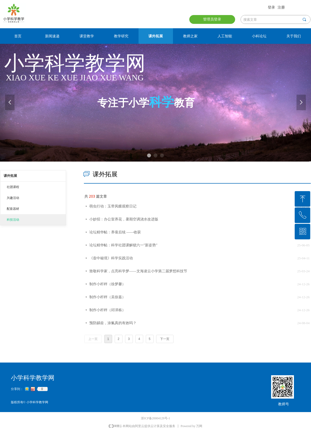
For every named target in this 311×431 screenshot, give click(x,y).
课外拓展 (10, 176)
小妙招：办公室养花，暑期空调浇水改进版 (123, 219)
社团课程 (13, 187)
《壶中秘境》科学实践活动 (111, 258)
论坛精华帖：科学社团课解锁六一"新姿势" (123, 245)
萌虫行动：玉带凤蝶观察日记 (112, 206)
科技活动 (13, 219)
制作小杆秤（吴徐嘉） (107, 297)
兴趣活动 (13, 198)
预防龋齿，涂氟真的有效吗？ (112, 323)
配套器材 (13, 209)
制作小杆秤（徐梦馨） (107, 284)
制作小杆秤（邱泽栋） (107, 310)
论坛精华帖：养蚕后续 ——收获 (115, 232)
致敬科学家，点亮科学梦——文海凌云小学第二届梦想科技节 (138, 271)
